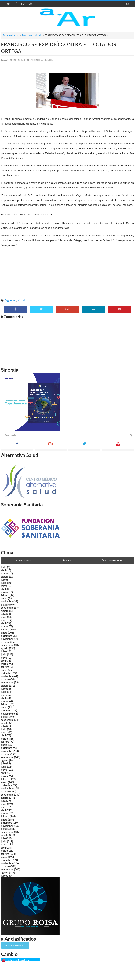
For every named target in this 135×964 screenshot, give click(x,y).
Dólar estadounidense (18, 960)
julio (3, 579)
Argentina (27, 35)
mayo (4, 585)
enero (4, 598)
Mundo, (48, 60)
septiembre (7, 607)
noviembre (7, 601)
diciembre (6, 635)
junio (3, 567)
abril (3, 570)
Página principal (11, 35)
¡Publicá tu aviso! (15, 945)
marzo (4, 573)
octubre (5, 604)
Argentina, (36, 60)
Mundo (38, 35)
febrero (5, 595)
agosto (4, 576)
